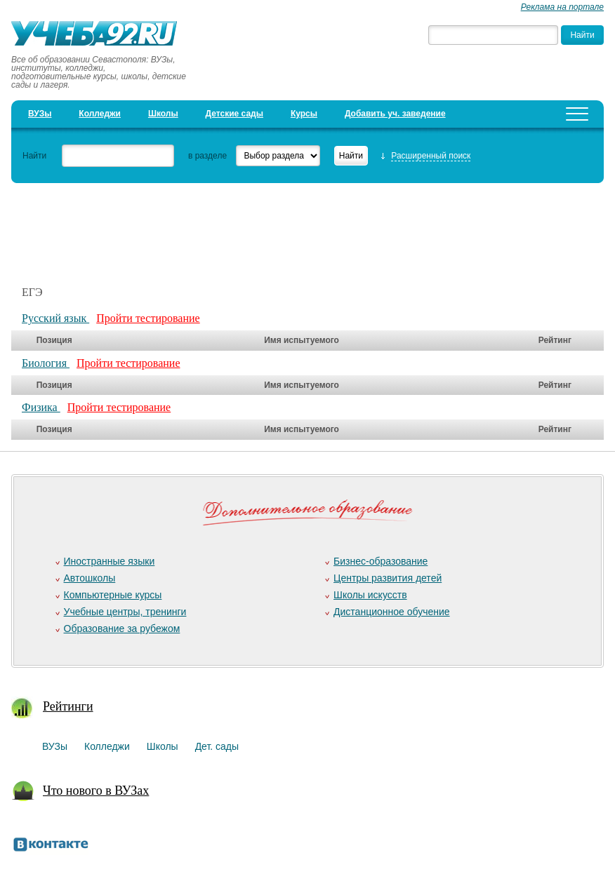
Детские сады (234, 114)
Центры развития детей (387, 578)
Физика (41, 407)
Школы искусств (370, 594)
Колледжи (100, 114)
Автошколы (90, 578)
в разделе (207, 156)
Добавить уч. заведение (395, 114)
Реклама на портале (562, 7)
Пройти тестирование (148, 318)
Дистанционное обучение (391, 611)
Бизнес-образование (380, 561)
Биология (46, 363)
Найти (34, 156)
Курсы (304, 114)
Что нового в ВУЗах (96, 791)
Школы (163, 114)
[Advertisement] (266, 226)
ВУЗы (39, 114)
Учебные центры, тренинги (125, 611)
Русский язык (55, 318)
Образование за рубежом (122, 628)
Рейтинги (68, 706)
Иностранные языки (109, 561)
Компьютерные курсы (113, 594)
